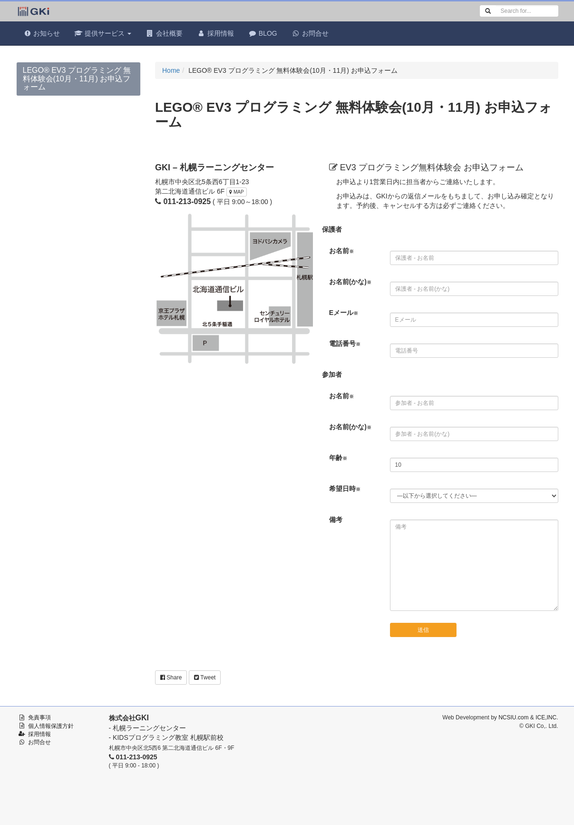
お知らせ (41, 33)
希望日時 (344, 488)
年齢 (338, 458)
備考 (335, 519)
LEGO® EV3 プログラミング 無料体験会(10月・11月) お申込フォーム (77, 78)
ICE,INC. (546, 717)
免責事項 (39, 717)
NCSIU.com (513, 717)
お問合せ (310, 33)
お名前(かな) (350, 281)
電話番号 (344, 343)
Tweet (204, 677)
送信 (423, 630)
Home (171, 70)
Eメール (343, 312)
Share (171, 677)
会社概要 (164, 33)
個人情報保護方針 (51, 726)
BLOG (262, 33)
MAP (236, 192)
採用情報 (215, 33)
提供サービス (102, 33)
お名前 (341, 251)
